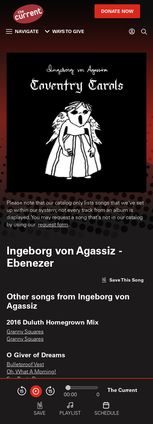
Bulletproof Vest (25, 364)
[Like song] (122, 280)
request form (53, 225)
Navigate (22, 31)
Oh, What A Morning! (31, 372)
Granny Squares (25, 332)
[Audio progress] (81, 387)
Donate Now (117, 11)
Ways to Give (64, 31)
